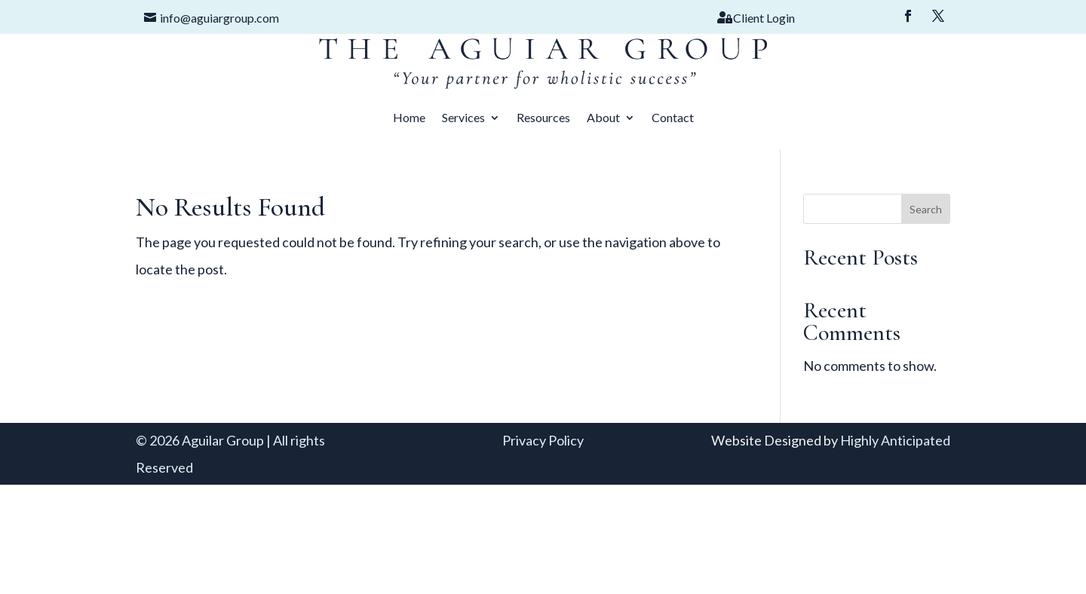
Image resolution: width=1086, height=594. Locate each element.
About (603, 117)
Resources (543, 117)
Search (926, 209)
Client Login (764, 18)
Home (409, 117)
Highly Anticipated (895, 440)
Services (463, 117)
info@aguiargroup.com (219, 18)
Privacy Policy (543, 440)
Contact (673, 117)
